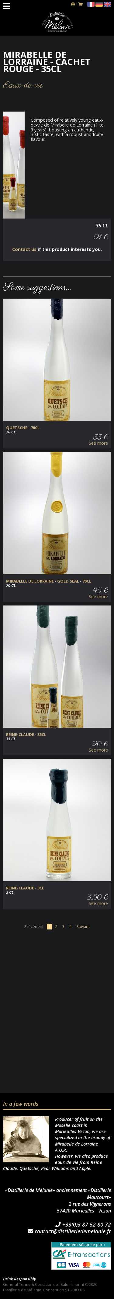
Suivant (83, 926)
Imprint (77, 1284)
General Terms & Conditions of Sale (35, 1284)
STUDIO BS (75, 1290)
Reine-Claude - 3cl (25, 888)
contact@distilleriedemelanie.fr (69, 1231)
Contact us (24, 249)
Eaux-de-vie (23, 85)
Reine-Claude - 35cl (26, 734)
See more (98, 443)
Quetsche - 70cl (23, 427)
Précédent (33, 926)
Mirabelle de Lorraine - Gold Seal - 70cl (48, 581)
